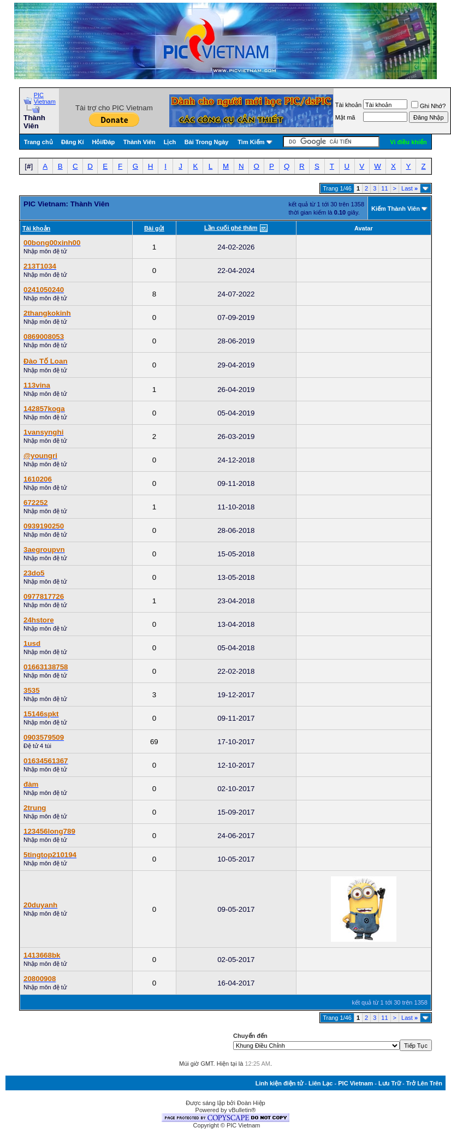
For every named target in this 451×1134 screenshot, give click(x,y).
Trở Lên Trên (424, 1083)
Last (409, 188)
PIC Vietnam (45, 98)
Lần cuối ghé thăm (230, 227)
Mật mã (345, 117)
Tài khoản (348, 105)
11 (384, 188)
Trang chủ (38, 142)
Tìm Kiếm (251, 142)
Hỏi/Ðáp (103, 142)
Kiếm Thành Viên (395, 208)
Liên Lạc (320, 1083)
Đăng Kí (72, 142)
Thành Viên (139, 142)
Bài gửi (154, 228)
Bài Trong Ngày (207, 142)
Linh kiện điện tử (279, 1083)
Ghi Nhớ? (428, 106)
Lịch (170, 142)
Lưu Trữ (389, 1083)
